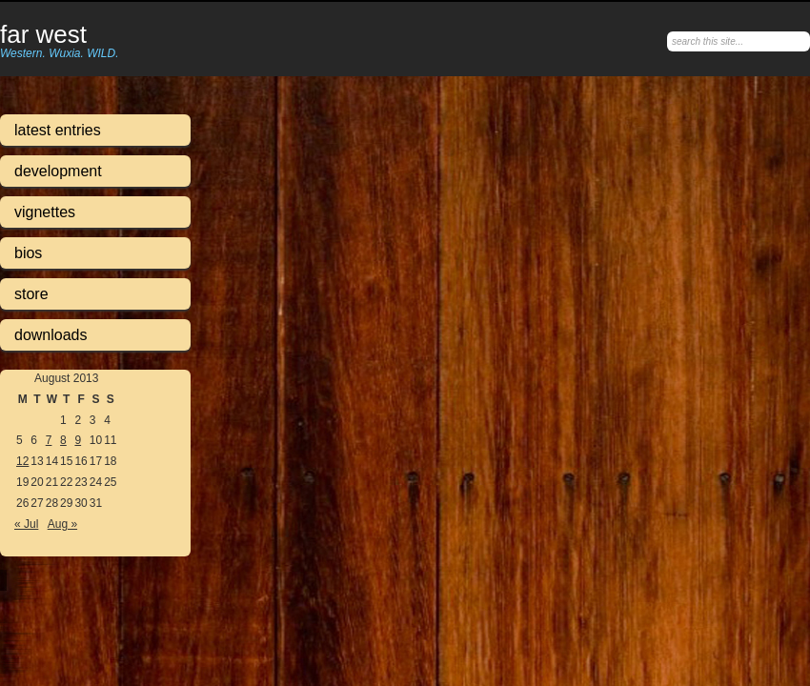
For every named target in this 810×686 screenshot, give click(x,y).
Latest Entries (57, 130)
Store (31, 294)
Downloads (51, 335)
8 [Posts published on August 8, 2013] (63, 440)
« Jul (26, 524)
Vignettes (44, 212)
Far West (43, 35)
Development (58, 171)
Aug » (62, 524)
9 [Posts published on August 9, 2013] (77, 440)
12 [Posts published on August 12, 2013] (22, 461)
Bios (28, 253)
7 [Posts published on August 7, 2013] (49, 440)
